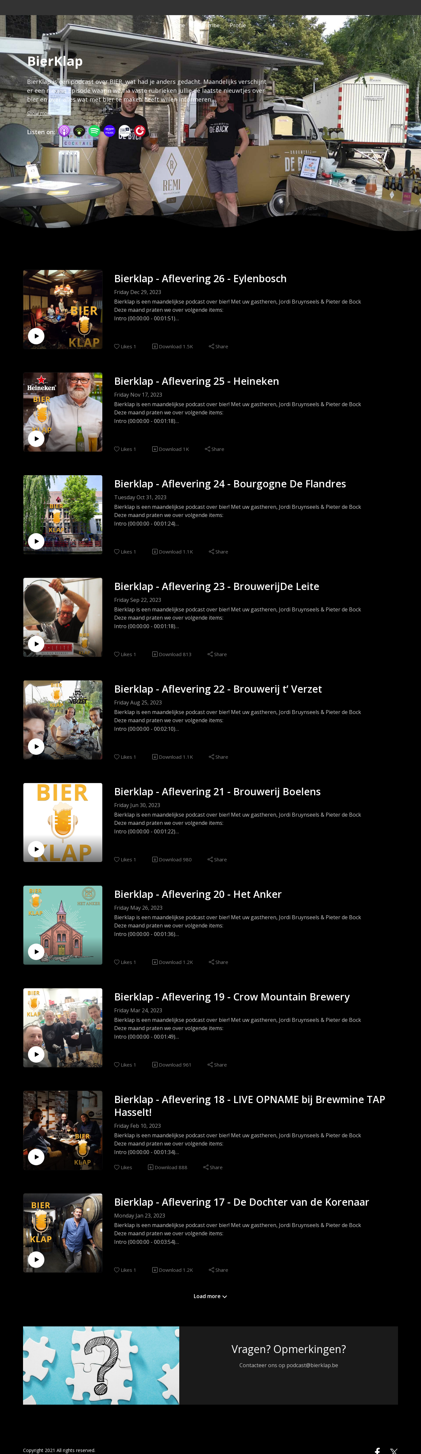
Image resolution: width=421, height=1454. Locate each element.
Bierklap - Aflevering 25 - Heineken (196, 381)
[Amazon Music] (109, 130)
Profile (238, 24)
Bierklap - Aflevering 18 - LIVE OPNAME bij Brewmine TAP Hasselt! (249, 1106)
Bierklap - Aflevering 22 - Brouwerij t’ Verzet (218, 688)
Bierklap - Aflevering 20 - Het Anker (198, 894)
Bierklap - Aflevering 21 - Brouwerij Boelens (217, 791)
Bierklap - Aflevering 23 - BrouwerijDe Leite (216, 586)
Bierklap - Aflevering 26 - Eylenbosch (200, 278)
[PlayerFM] (140, 130)
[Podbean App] (79, 130)
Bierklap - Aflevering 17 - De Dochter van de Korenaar (241, 1201)
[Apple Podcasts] (64, 130)
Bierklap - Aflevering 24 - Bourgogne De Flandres (230, 483)
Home (177, 24)
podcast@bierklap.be (312, 1365)
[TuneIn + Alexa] (125, 130)
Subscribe (207, 24)
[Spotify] (94, 130)
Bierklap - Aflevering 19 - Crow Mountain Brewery (232, 996)
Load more (210, 1296)
